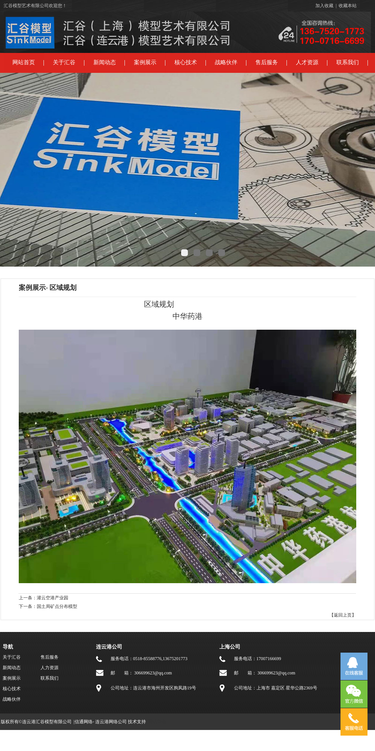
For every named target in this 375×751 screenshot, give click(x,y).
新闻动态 (104, 62)
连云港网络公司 (111, 721)
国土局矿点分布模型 (57, 606)
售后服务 (266, 62)
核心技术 (185, 62)
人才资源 (307, 62)
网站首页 (23, 62)
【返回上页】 (342, 615)
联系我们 (347, 62)
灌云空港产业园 (52, 597)
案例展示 (145, 62)
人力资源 (49, 667)
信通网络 (84, 721)
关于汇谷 (64, 62)
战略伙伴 (226, 62)
